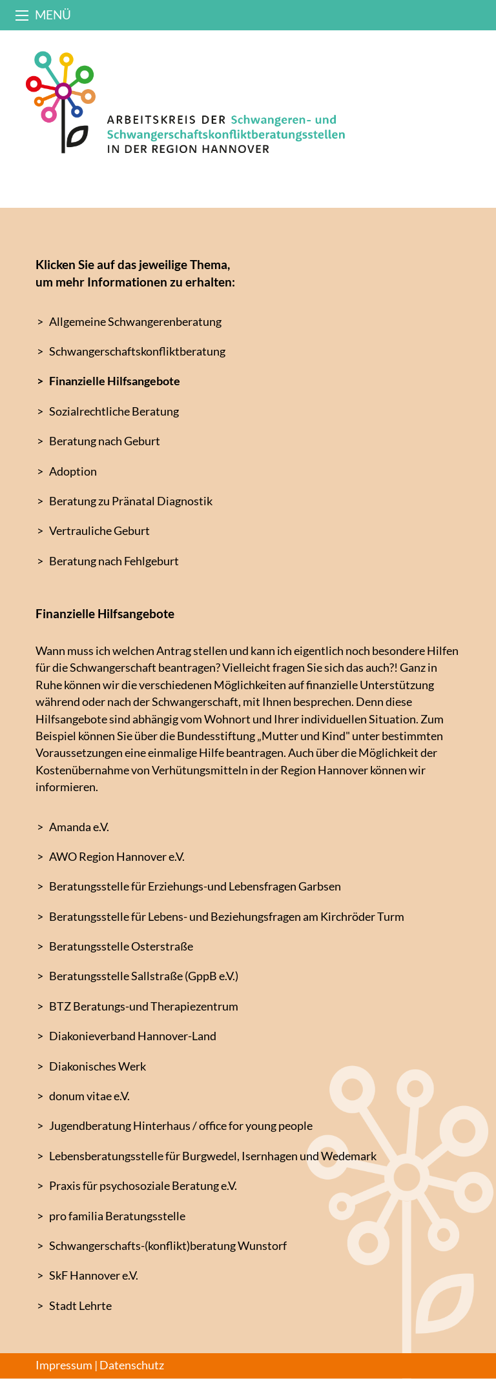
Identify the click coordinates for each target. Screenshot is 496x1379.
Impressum (64, 1365)
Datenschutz (131, 1365)
